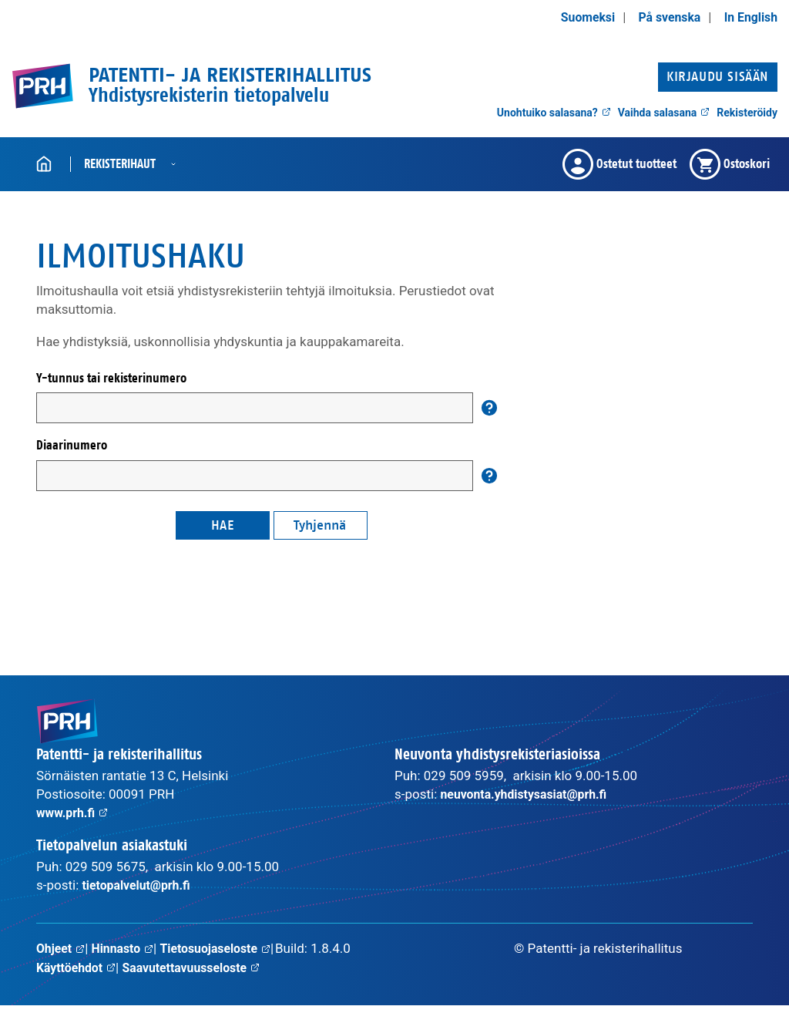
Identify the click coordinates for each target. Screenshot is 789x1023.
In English (748, 17)
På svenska (663, 17)
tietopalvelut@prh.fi (140, 885)
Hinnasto (127, 948)
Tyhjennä (320, 525)
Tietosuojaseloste (95, 966)
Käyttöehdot (203, 966)
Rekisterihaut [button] (120, 163)
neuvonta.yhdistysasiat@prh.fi (530, 794)
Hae (222, 525)
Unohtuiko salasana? (554, 112)
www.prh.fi (74, 812)
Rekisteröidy (747, 112)
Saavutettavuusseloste (109, 985)
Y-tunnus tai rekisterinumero (111, 378)
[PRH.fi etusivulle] (42, 86)
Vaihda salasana (664, 112)
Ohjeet (62, 948)
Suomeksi (577, 17)
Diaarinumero (71, 445)
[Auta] (489, 407)
